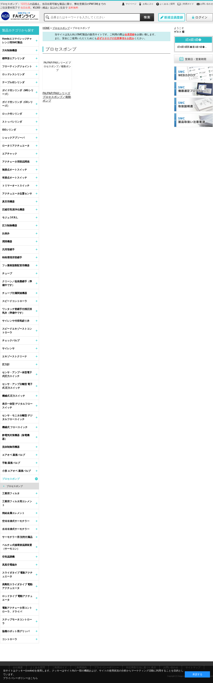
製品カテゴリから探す (18, 30)
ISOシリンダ (9, 129)
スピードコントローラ (14, 301)
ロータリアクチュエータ (15, 145)
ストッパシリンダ (12, 121)
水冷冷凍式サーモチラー (15, 529)
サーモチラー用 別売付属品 (17, 537)
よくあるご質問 (167, 4)
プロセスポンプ (61, 28)
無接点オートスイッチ (14, 169)
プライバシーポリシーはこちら (20, 678)
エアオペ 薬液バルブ (13, 454)
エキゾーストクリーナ (14, 356)
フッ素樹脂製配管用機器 (15, 265)
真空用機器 (8, 201)
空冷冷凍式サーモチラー (15, 521)
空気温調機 (8, 556)
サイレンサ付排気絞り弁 (15, 320)
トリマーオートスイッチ (15, 185)
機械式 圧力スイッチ (13, 395)
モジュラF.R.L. (10, 217)
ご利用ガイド (187, 4)
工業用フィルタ (11, 493)
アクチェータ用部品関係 (15, 161)
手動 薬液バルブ (11, 462)
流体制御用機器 (11, 446)
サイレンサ (8, 348)
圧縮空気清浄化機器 (13, 209)
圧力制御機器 (9, 225)
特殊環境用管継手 (12, 257)
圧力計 (6, 364)
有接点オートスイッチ (14, 177)
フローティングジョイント (17, 66)
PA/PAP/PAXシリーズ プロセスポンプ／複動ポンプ (57, 66)
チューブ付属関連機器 (14, 293)
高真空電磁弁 (9, 564)
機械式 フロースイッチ (15, 427)
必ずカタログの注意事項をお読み (115, 38)
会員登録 (130, 34)
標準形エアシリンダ (13, 58)
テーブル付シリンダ (13, 82)
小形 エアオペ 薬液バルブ (16, 470)
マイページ (131, 4)
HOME (46, 28)
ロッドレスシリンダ (13, 74)
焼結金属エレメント (13, 513)
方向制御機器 (9, 50)
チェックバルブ (11, 340)
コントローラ (9, 639)
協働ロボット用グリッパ (15, 631)
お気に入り (148, 4)
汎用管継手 (8, 249)
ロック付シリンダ (12, 113)
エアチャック (9, 153)
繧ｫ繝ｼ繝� (193, 40)
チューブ (7, 273)
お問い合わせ (206, 4)
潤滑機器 (7, 241)
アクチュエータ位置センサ (17, 193)
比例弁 (6, 233)
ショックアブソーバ (13, 137)
